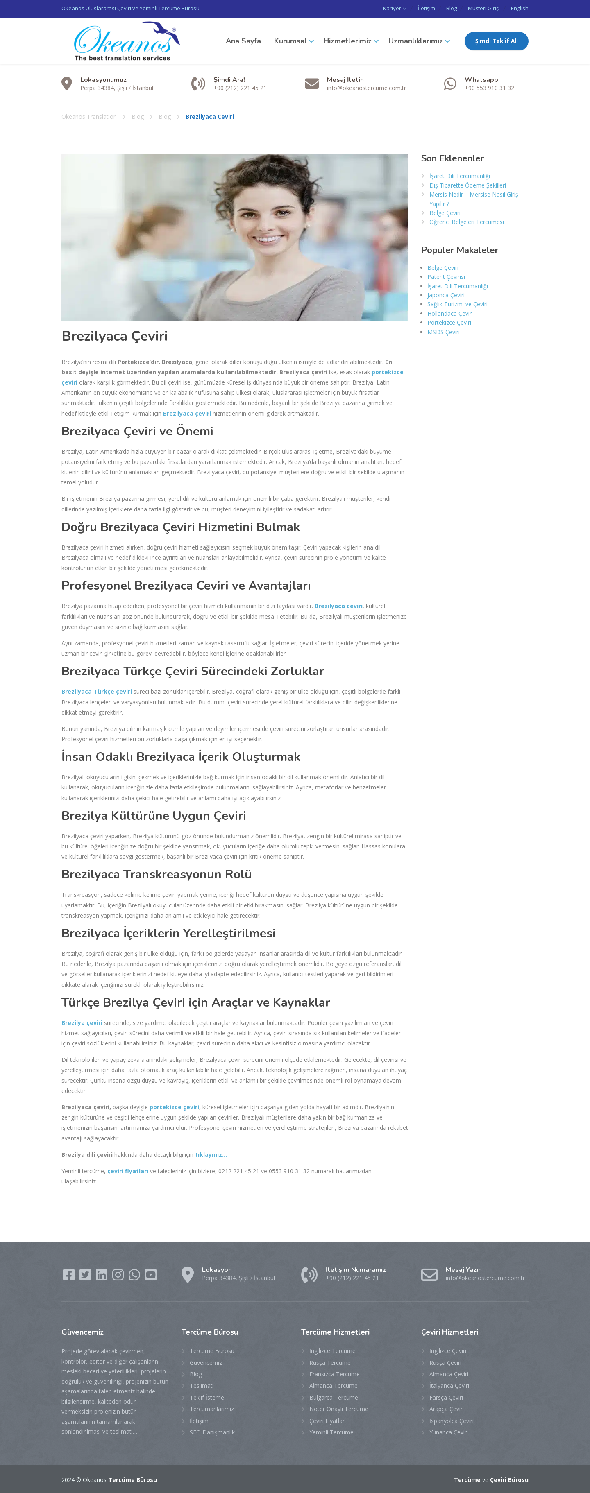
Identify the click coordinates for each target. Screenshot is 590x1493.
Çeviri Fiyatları (327, 1419)
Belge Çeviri (445, 211)
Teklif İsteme (207, 1396)
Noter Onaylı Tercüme (338, 1408)
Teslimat (201, 1384)
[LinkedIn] (102, 1276)
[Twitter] (86, 1276)
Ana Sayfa (243, 40)
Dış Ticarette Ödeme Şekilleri (467, 184)
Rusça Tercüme (330, 1361)
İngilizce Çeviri (447, 1349)
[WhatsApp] (135, 1276)
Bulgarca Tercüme (333, 1396)
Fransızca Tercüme (334, 1373)
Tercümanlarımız (212, 1408)
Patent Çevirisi (446, 275)
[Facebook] (69, 1276)
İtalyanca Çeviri (449, 1384)
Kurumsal (290, 40)
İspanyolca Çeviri (451, 1419)
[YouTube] (151, 1276)
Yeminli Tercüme (331, 1431)
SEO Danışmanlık (212, 1431)
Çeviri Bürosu (509, 1478)
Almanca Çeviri (448, 1373)
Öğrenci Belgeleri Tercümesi (466, 220)
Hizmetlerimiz (348, 40)
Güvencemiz (206, 1361)
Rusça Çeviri (445, 1361)
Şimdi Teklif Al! (496, 39)
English (520, 8)
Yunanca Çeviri (448, 1431)
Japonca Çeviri (446, 294)
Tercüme (467, 1478)
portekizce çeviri (174, 1106)
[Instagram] (118, 1276)
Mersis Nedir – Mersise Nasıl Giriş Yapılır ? (473, 197)
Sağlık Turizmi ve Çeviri (457, 303)
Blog (441, 8)
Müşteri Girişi (479, 8)
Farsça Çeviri (446, 1396)
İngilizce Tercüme (332, 1349)
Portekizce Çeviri (449, 321)
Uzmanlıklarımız (415, 40)
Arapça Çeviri (446, 1408)
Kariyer (374, 8)
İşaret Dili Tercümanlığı (459, 175)
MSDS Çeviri (443, 331)
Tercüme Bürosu (212, 1349)
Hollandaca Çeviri (450, 312)
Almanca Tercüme (333, 1384)
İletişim (411, 8)
